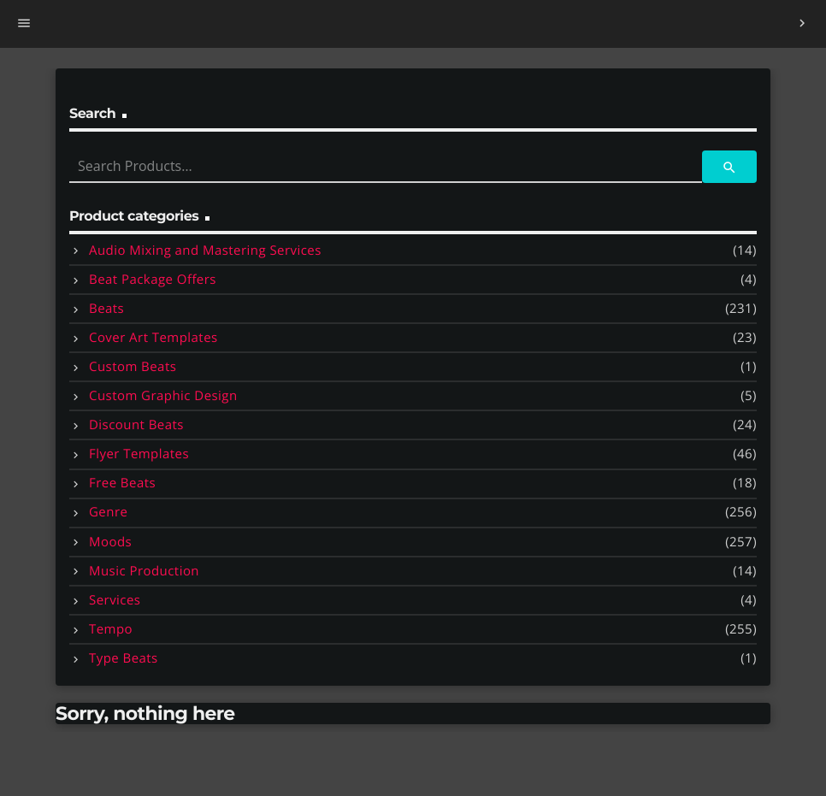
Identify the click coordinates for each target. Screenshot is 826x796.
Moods (110, 542)
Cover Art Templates (153, 337)
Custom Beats (132, 366)
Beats (106, 308)
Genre (108, 512)
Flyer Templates (139, 454)
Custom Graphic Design (163, 395)
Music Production (144, 571)
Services (114, 600)
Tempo (111, 629)
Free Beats (122, 483)
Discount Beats (136, 424)
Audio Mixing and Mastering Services (205, 250)
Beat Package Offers (152, 279)
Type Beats (123, 658)
